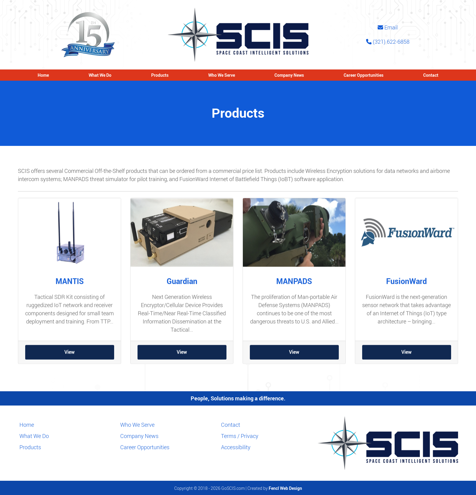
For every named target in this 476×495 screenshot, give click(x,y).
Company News (289, 75)
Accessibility (235, 447)
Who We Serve (221, 75)
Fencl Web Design (285, 488)
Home (43, 75)
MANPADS (294, 285)
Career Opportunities (363, 75)
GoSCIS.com (233, 488)
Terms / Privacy (239, 435)
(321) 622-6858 (388, 41)
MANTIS (70, 285)
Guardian (182, 285)
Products (159, 75)
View (69, 356)
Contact (430, 75)
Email (388, 27)
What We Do (100, 75)
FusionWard (406, 285)
